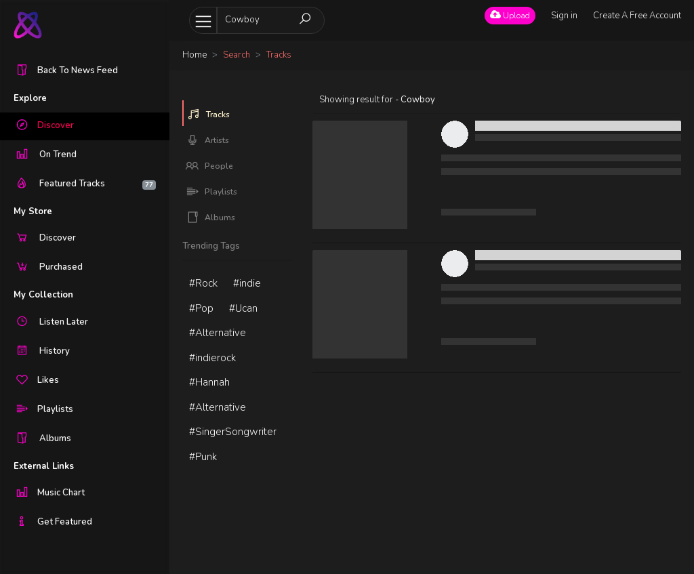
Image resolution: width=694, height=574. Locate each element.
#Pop (201, 308)
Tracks (208, 114)
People (209, 166)
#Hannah (209, 382)
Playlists (211, 192)
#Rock (203, 283)
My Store (33, 211)
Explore (30, 98)
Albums (210, 217)
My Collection (43, 295)
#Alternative (217, 333)
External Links (44, 466)
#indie (247, 283)
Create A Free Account (637, 15)
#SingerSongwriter (233, 431)
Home (194, 55)
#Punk (203, 457)
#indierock (212, 358)
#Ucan (243, 308)
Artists (207, 140)
